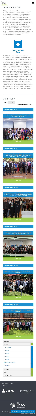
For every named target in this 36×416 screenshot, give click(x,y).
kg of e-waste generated (23, 411)
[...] (4, 347)
